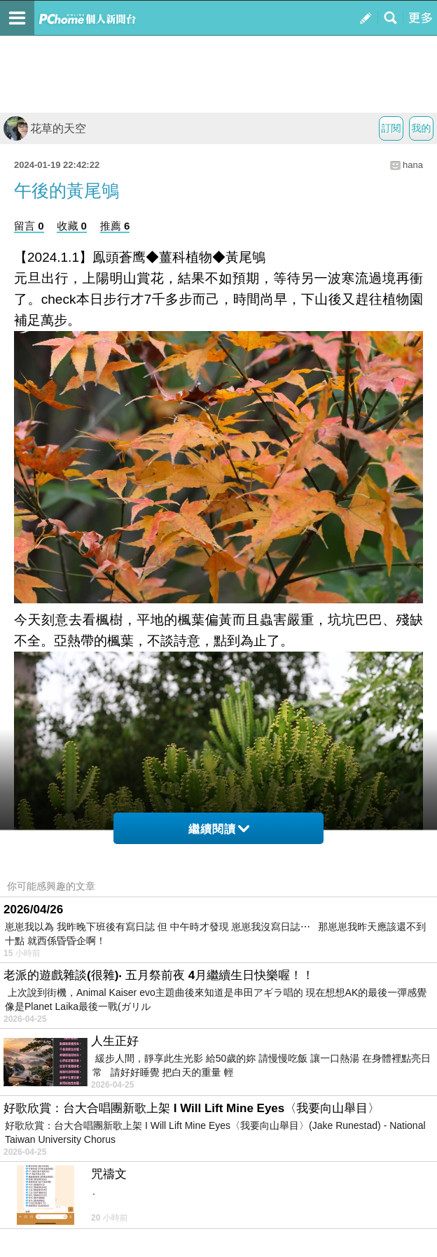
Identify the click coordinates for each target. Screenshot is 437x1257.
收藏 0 (72, 226)
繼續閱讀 (218, 829)
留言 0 (29, 226)
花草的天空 (45, 128)
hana (413, 165)
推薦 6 (115, 226)
